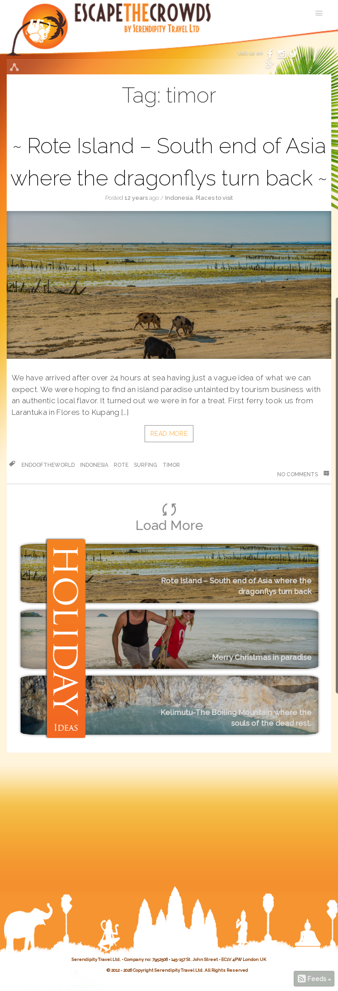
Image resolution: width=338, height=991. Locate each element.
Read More (169, 433)
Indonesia (179, 197)
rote (121, 465)
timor (171, 465)
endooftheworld (48, 465)
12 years (136, 197)
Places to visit (214, 197)
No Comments (303, 474)
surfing (145, 465)
